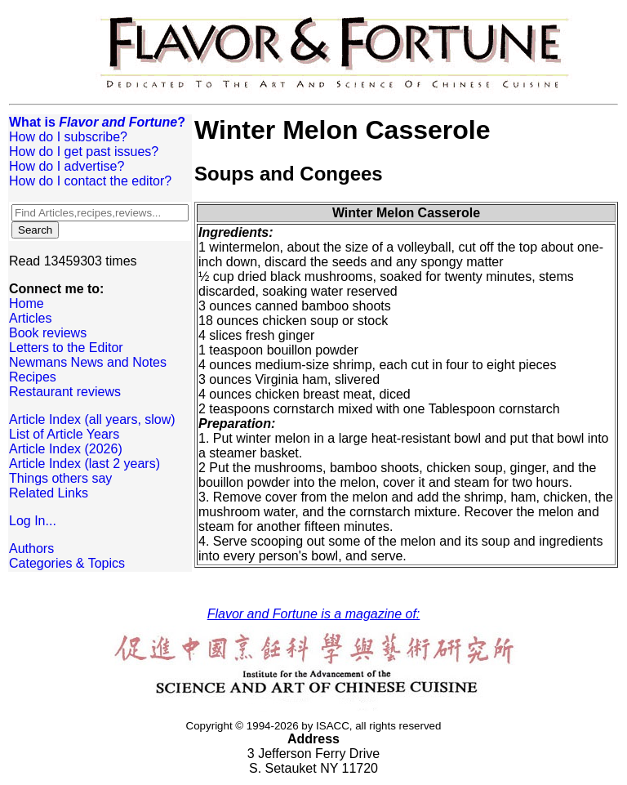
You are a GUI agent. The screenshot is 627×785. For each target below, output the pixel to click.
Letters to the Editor (66, 348)
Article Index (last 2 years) (84, 464)
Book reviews (48, 333)
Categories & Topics (67, 563)
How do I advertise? (66, 166)
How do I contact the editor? (90, 181)
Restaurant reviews (65, 392)
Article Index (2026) (65, 449)
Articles (30, 318)
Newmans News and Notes (88, 362)
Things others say (60, 478)
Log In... (32, 521)
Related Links (48, 493)
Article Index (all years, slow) (92, 419)
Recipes (32, 377)
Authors (31, 548)
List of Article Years (64, 434)
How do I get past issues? (83, 151)
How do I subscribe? (68, 137)
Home (26, 303)
